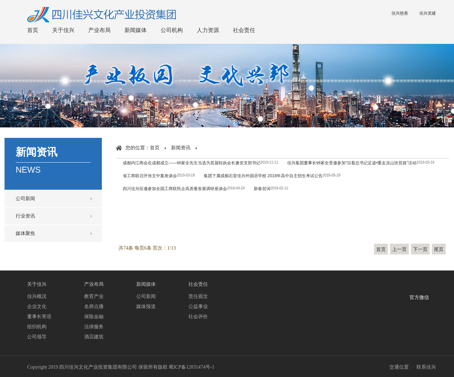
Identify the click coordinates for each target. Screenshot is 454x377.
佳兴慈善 (399, 13)
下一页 (420, 249)
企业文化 (37, 306)
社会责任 (244, 30)
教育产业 (94, 296)
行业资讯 (25, 216)
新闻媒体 (135, 30)
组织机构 (37, 326)
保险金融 (94, 316)
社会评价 (198, 316)
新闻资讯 (180, 147)
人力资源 (208, 30)
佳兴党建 (427, 13)
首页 (32, 30)
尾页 (439, 249)
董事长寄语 (39, 316)
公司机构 (172, 30)
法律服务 (94, 326)
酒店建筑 (94, 336)
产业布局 (99, 30)
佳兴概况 (37, 296)
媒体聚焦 (25, 233)
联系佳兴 (426, 367)
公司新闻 (25, 198)
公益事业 (198, 306)
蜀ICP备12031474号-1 (191, 367)
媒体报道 (146, 306)
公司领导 (37, 336)
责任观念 (198, 296)
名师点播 (94, 306)
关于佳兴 (63, 30)
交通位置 (399, 367)
